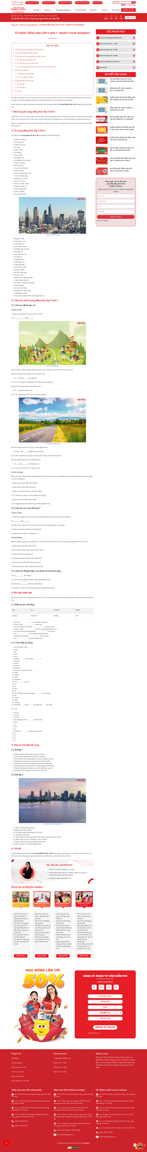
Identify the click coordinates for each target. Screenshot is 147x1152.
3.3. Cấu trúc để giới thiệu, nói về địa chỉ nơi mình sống (36, 67)
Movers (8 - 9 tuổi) (60, 1067)
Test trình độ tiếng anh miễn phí (107, 61)
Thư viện (104, 10)
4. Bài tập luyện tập (21, 70)
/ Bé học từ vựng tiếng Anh (28, 25)
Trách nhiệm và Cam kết (20, 1081)
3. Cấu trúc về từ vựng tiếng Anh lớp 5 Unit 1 (30, 56)
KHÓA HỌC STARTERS (42, 903)
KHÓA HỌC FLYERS (84, 903)
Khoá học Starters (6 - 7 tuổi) (106, 43)
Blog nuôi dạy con (17, 1076)
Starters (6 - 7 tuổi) (60, 1063)
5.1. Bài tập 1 (21, 84)
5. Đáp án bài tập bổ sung (24, 81)
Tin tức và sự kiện (17, 1072)
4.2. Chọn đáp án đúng (25, 77)
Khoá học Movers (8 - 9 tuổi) (106, 49)
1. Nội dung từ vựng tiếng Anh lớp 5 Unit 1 (29, 50)
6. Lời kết (18, 91)
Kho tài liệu (115, 10)
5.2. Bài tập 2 (21, 88)
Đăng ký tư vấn (128, 10)
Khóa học (48, 10)
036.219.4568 (18, 2)
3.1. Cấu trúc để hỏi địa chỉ (26, 60)
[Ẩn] (56, 46)
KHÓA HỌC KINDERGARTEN (21, 903)
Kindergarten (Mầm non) (62, 1058)
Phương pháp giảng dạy (63, 10)
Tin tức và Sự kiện (80, 10)
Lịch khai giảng (16, 1063)
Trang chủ (14, 25)
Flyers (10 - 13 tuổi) (60, 1072)
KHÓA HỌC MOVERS (63, 903)
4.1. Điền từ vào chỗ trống (25, 74)
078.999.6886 (18, 4)
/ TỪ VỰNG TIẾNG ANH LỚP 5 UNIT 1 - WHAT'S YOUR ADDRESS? (61, 25)
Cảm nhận (94, 10)
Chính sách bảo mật (18, 1067)
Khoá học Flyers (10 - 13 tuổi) (106, 55)
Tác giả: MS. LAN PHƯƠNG (59, 865)
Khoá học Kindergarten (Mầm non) (109, 37)
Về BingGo (15, 1058)
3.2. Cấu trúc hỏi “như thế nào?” (28, 63)
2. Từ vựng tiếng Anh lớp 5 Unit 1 (26, 53)
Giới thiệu (37, 10)
